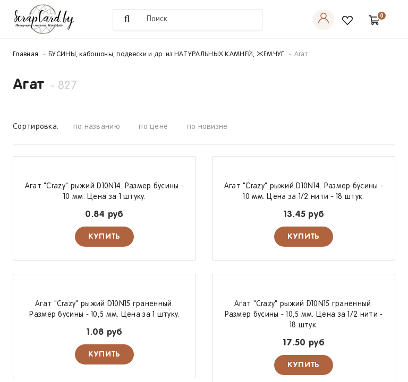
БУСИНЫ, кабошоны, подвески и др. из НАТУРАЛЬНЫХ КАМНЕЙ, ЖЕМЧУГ (166, 54)
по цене (153, 127)
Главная (25, 54)
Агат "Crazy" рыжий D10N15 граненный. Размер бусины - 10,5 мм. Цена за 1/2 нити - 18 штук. (304, 315)
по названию (96, 127)
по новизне (207, 127)
